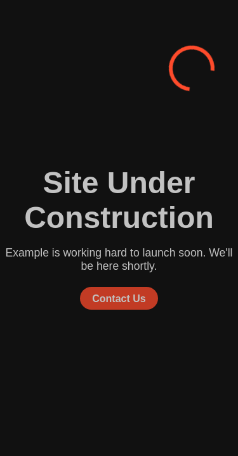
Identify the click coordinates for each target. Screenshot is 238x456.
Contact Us (118, 298)
